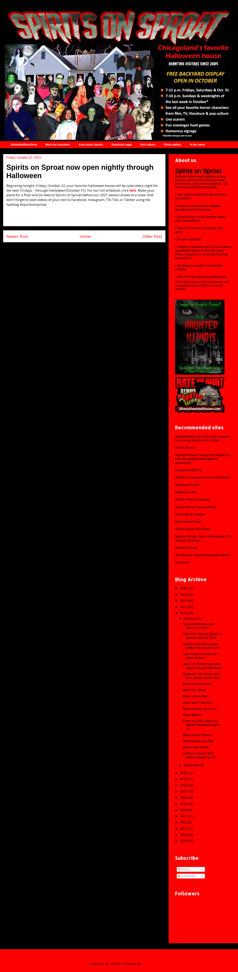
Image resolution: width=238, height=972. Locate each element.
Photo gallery (172, 144)
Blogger (148, 963)
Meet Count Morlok (196, 747)
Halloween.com (185, 492)
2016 (184, 797)
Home (85, 236)
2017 (184, 791)
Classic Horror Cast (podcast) (195, 507)
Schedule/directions (24, 144)
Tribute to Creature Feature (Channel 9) (202, 477)
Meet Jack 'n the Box (197, 702)
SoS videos (147, 144)
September (192, 765)
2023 (184, 600)
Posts (183, 869)
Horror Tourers (185, 447)
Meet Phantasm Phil (197, 684)
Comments (187, 876)
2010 (184, 835)
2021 (184, 613)
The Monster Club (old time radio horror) (202, 555)
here (187, 276)
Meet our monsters (57, 144)
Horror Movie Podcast (190, 514)
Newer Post (17, 236)
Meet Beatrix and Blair (198, 741)
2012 (184, 822)
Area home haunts (91, 144)
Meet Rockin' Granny (197, 735)
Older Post (152, 236)
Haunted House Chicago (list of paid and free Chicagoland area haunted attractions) (203, 458)
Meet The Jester (194, 690)
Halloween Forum (187, 484)
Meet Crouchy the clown (199, 708)
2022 (184, 607)
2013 (184, 816)
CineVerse (182, 562)
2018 (184, 785)
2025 (184, 588)
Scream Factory (186, 547)
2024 (184, 594)
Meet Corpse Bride (196, 696)
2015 (184, 804)
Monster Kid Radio (188, 521)
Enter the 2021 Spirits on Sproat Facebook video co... (201, 724)
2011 (184, 828)
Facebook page (121, 144)
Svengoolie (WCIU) (188, 470)
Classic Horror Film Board (192, 529)
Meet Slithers (192, 715)
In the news (197, 144)
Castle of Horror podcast (192, 499)
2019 (184, 779)
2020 (184, 773)
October (190, 618)
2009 (184, 841)
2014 (184, 810)
